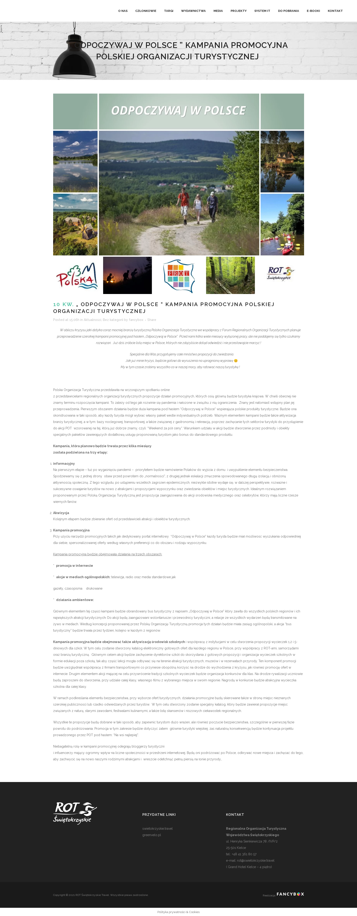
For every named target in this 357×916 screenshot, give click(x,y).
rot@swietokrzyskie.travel (255, 860)
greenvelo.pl (151, 835)
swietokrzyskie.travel (157, 828)
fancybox (136, 320)
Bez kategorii (113, 320)
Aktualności (92, 320)
